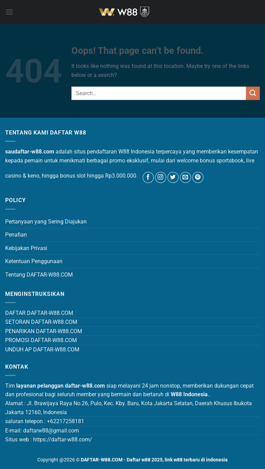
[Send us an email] (185, 177)
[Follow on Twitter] (173, 177)
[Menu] (9, 11)
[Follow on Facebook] (148, 177)
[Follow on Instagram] (160, 177)
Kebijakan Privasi (26, 248)
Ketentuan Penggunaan (33, 261)
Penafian (16, 234)
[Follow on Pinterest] (198, 177)
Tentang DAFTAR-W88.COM (39, 274)
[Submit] (253, 93)
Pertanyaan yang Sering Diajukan (46, 221)
